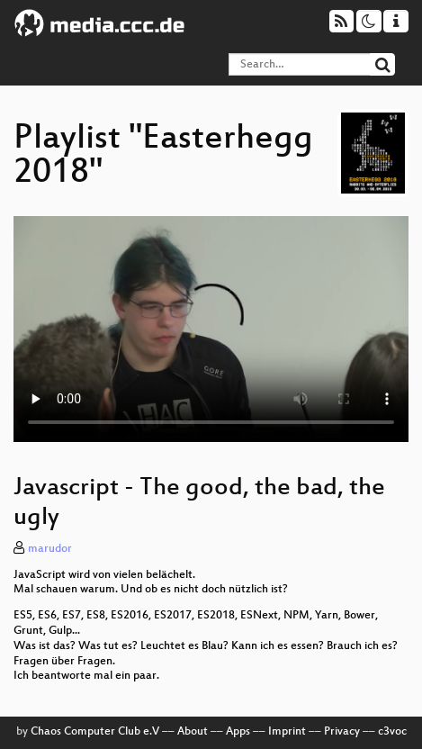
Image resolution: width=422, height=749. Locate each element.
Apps (238, 732)
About (192, 732)
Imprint (287, 732)
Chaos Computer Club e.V (95, 732)
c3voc (392, 732)
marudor (50, 549)
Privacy (342, 732)
